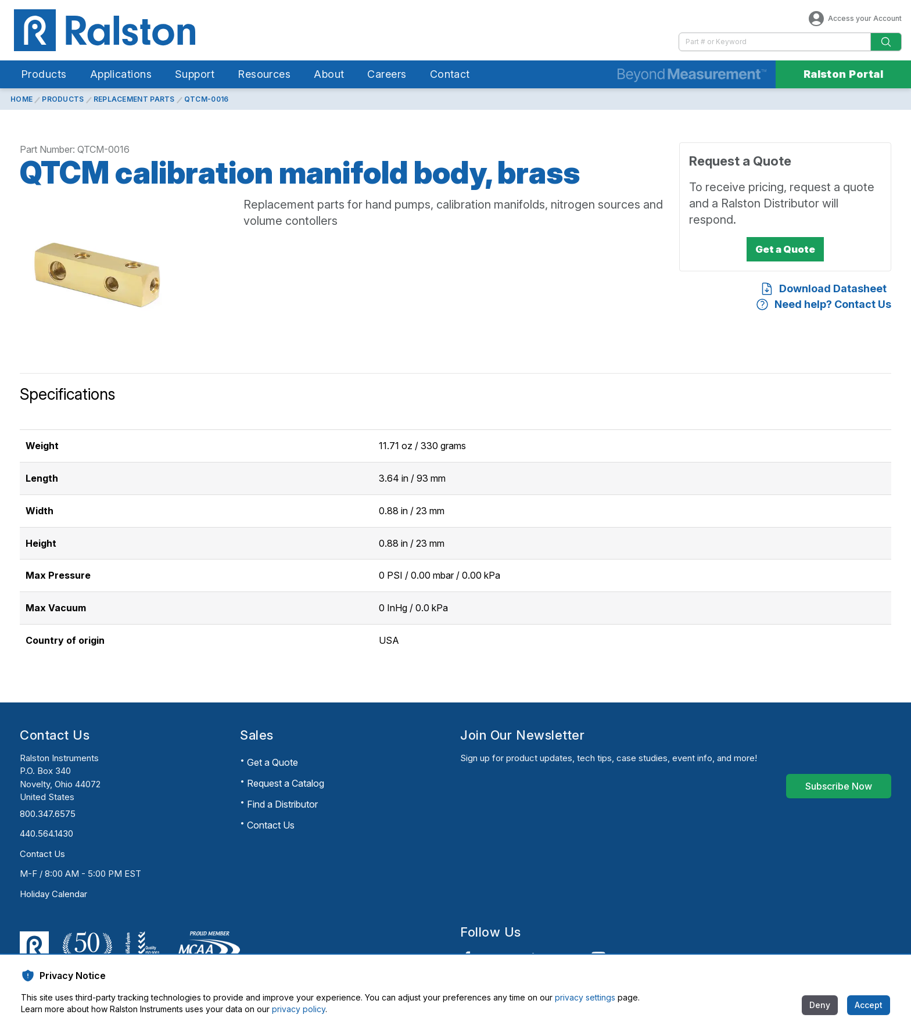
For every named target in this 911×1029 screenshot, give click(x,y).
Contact (450, 74)
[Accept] (868, 1005)
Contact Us (42, 853)
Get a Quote (272, 762)
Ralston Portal (843, 74)
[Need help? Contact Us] (823, 304)
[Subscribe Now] (838, 786)
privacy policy (298, 1009)
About (329, 74)
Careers (386, 74)
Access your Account (854, 18)
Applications (121, 74)
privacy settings (585, 997)
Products (44, 74)
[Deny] (820, 1005)
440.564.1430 (46, 833)
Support (194, 74)
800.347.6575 (48, 813)
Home (21, 99)
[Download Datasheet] (823, 288)
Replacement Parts (134, 99)
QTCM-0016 (206, 99)
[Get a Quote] (785, 249)
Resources (264, 74)
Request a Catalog (285, 783)
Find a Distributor (282, 804)
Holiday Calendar (53, 893)
